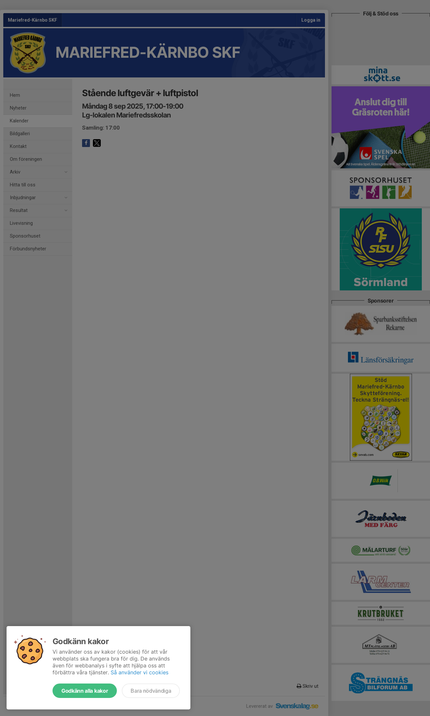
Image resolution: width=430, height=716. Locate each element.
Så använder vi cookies (139, 672)
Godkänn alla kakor (84, 690)
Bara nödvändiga (151, 690)
